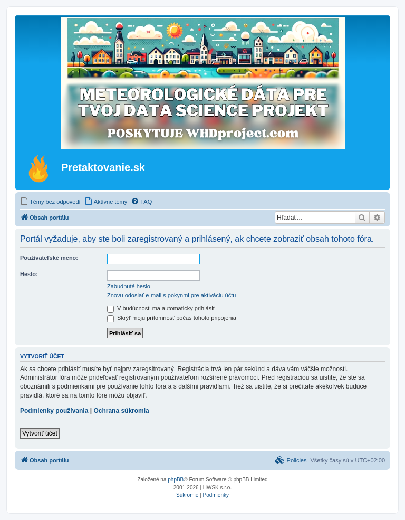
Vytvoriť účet (39, 433)
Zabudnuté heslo (128, 286)
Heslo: (29, 274)
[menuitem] (50, 201)
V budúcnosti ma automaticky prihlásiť (161, 308)
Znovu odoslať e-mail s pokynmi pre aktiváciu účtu (171, 295)
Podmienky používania (54, 410)
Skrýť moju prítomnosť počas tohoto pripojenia (171, 318)
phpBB (176, 480)
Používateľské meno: (49, 257)
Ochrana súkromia (121, 410)
